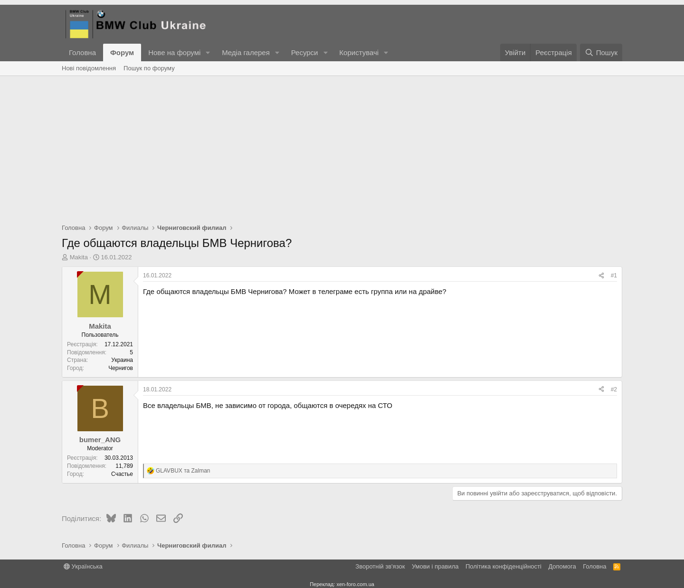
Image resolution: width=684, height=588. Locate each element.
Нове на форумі (174, 52)
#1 (614, 275)
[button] (208, 52)
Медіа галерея (246, 52)
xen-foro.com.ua (355, 584)
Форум (122, 52)
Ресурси (304, 52)
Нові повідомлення (89, 68)
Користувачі (359, 52)
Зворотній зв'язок (380, 566)
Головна (82, 52)
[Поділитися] (601, 275)
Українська (83, 566)
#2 (614, 389)
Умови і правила (435, 566)
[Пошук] (601, 52)
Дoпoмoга (562, 566)
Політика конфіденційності (504, 566)
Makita (79, 257)
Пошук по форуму (149, 68)
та (183, 470)
